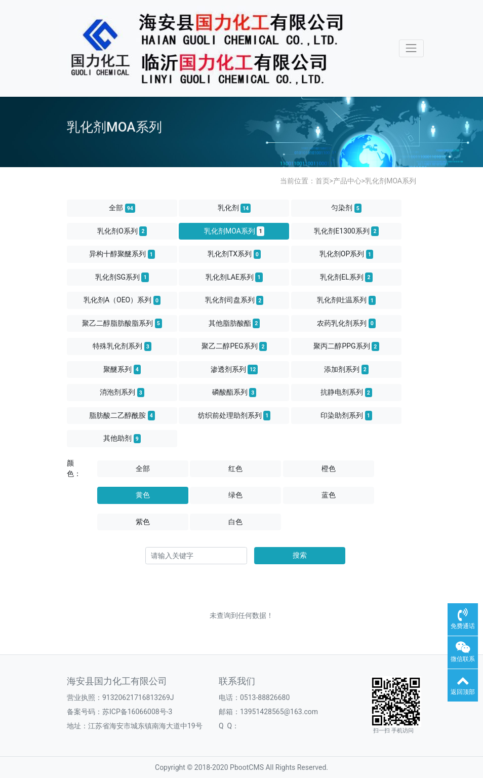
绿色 (235, 495)
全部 (122, 208)
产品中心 (347, 181)
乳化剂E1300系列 (346, 231)
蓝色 (328, 495)
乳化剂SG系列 (122, 277)
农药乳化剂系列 (346, 323)
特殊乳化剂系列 (122, 346)
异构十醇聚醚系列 (122, 254)
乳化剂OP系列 (346, 254)
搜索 (300, 555)
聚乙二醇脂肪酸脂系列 (122, 323)
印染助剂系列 (346, 415)
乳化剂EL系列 (346, 277)
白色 (235, 522)
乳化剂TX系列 (234, 254)
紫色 (143, 522)
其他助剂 (122, 438)
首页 (322, 181)
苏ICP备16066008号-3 (137, 712)
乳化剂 (234, 208)
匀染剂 (346, 208)
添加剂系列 (346, 369)
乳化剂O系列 (122, 231)
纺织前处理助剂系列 (234, 415)
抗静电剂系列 (346, 392)
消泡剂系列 (122, 392)
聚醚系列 (122, 369)
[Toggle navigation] (411, 48)
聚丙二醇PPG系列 (346, 346)
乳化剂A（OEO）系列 (122, 300)
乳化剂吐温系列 (346, 300)
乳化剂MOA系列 (390, 181)
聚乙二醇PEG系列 (234, 346)
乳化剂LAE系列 (234, 277)
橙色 (328, 468)
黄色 (143, 495)
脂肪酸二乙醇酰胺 (122, 415)
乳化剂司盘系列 (234, 300)
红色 (235, 468)
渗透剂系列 (234, 369)
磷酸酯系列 (234, 392)
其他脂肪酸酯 (234, 323)
